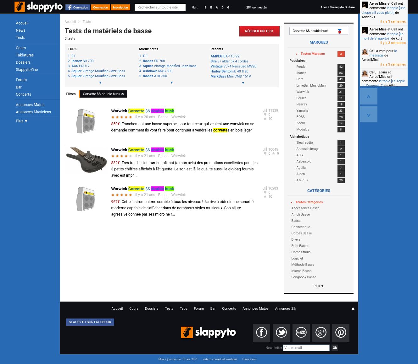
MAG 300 (157, 71)
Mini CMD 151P (231, 76)
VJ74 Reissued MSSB (234, 66)
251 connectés (256, 7)
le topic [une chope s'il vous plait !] (384, 10)
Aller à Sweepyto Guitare (337, 7)
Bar (19, 87)
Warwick (178, 117)
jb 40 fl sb (229, 71)
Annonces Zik (285, 309)
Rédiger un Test (259, 31)
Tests (20, 37)
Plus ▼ (22, 121)
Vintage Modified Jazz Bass (98, 71)
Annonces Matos (30, 105)
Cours (21, 48)
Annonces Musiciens (33, 112)
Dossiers (23, 62)
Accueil (22, 23)
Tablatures (25, 55)
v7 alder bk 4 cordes (229, 61)
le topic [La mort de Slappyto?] (383, 36)
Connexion (80, 7)
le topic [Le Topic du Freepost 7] (383, 83)
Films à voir (249, 359)
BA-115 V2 (225, 56)
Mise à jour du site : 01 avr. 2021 (178, 359)
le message (383, 53)
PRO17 (80, 66)
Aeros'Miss (378, 4)
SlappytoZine (27, 69)
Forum (21, 80)
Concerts (23, 94)
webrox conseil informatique (220, 359)
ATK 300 (155, 76)
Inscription (120, 7)
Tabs (183, 309)
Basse (163, 117)
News (20, 30)
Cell (373, 51)
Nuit (194, 7)
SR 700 (82, 61)
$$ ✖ (103, 94)
